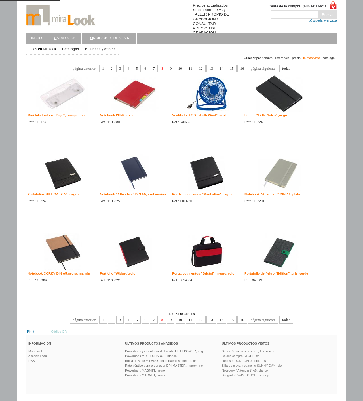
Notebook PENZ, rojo (116, 115)
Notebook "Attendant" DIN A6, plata (272, 194)
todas (286, 68)
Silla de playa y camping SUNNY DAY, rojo (252, 365)
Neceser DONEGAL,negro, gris (244, 360)
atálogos (65, 38)
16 (242, 68)
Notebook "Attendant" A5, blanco (245, 370)
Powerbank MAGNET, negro (145, 370)
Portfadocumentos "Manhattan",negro (202, 194)
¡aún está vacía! (298, 6)
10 (180, 68)
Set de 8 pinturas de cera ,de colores (248, 351)
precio (296, 58)
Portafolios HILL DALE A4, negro (53, 194)
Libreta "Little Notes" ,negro (266, 115)
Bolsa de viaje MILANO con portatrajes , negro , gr (160, 360)
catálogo (329, 58)
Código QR (59, 331)
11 (190, 68)
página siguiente (263, 68)
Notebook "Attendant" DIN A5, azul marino (133, 194)
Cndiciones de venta (109, 38)
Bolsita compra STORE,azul (241, 356)
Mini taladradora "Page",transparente (57, 115)
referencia (282, 58)
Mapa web (35, 351)
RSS (31, 360)
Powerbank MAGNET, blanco (145, 375)
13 (211, 68)
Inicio (36, 38)
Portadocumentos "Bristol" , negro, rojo (203, 273)
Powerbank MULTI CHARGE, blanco (151, 356)
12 (200, 68)
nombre (267, 58)
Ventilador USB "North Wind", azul (199, 115)
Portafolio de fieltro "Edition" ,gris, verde (276, 273)
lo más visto (311, 58)
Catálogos (70, 49)
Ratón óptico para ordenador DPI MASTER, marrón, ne (164, 365)
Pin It (30, 331)
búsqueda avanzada (323, 20)
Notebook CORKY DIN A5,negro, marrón (59, 273)
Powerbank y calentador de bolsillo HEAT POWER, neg (164, 351)
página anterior (84, 68)
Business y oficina (100, 49)
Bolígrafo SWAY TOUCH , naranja (246, 375)
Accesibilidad (37, 356)
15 (232, 68)
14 (221, 68)
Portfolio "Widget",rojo (117, 273)
